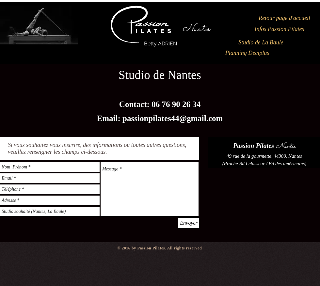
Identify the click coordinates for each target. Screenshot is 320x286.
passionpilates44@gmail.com (172, 118)
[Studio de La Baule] (261, 42)
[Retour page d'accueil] (284, 18)
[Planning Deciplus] (247, 53)
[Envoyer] (188, 223)
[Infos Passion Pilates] (279, 29)
